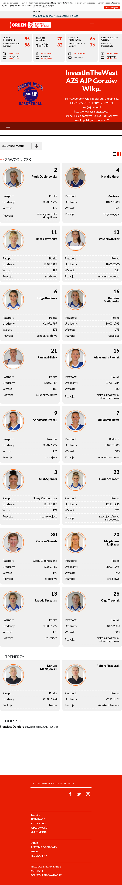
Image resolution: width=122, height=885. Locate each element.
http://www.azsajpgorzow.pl (91, 111)
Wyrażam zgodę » (112, 8)
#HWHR (36, 11)
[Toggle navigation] (91, 25)
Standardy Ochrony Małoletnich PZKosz (55, 16)
